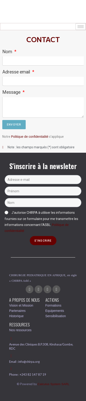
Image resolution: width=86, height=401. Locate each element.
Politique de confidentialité (29, 136)
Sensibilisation (55, 316)
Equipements (54, 311)
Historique (16, 316)
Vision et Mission (21, 305)
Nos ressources (20, 330)
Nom (7, 51)
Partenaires (17, 311)
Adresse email (16, 72)
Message (12, 92)
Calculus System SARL (53, 384)
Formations (53, 305)
